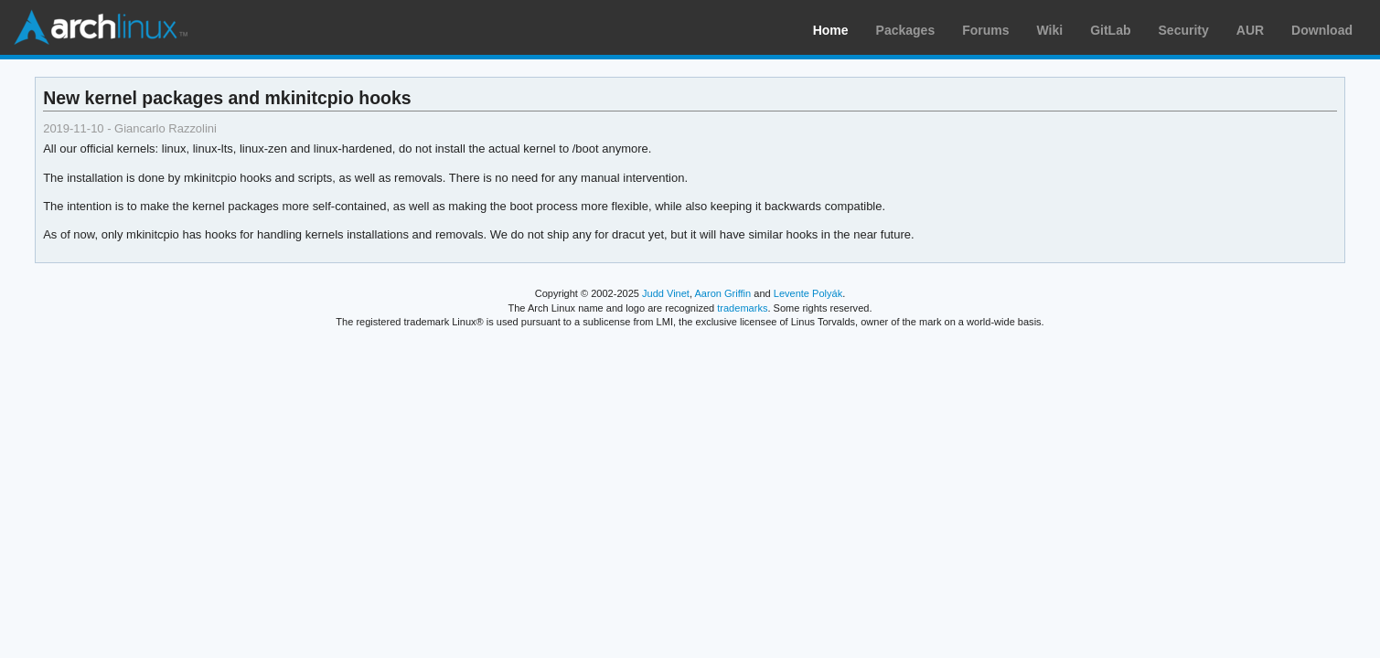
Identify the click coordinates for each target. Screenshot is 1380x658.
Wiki (1050, 30)
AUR (1250, 30)
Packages (906, 30)
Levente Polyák (808, 293)
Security (1184, 30)
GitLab (1110, 30)
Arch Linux (100, 27)
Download (1322, 30)
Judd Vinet (666, 293)
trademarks (742, 307)
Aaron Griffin (722, 293)
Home (831, 30)
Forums (985, 30)
